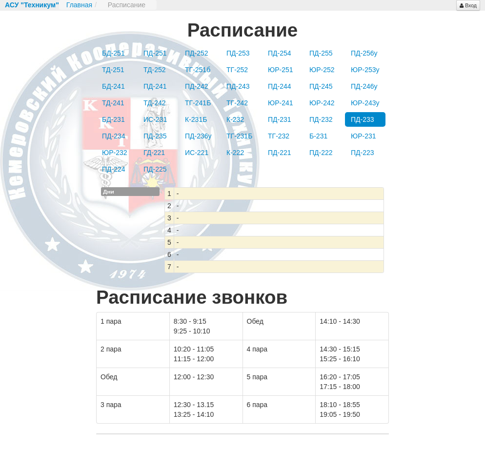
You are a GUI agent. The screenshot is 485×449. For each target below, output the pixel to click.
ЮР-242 (322, 103)
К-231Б (196, 119)
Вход (468, 5)
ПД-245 (321, 86)
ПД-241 (155, 86)
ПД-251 (155, 53)
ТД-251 (113, 70)
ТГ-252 (237, 70)
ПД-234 (113, 136)
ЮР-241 (280, 103)
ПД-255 (321, 53)
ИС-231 (155, 119)
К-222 (235, 152)
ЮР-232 (114, 152)
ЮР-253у (365, 70)
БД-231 (113, 119)
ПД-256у (364, 53)
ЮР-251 (280, 70)
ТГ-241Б (198, 103)
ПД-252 (196, 53)
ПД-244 (279, 86)
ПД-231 (279, 119)
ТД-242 (154, 103)
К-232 (235, 119)
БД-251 (113, 53)
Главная (79, 5)
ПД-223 (362, 152)
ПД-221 (279, 152)
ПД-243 (238, 86)
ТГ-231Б (239, 136)
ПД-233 (362, 119)
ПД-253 (238, 53)
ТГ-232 (278, 136)
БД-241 (113, 86)
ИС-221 (196, 152)
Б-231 (318, 136)
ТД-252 (154, 70)
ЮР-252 (322, 70)
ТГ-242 (237, 103)
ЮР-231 (363, 136)
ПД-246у (364, 86)
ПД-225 (155, 169)
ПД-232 (321, 119)
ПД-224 (113, 169)
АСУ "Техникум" (32, 5)
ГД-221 (154, 152)
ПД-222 (321, 152)
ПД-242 (196, 86)
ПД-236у (198, 136)
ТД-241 (113, 103)
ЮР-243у (365, 103)
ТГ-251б (197, 70)
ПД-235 (155, 136)
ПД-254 (279, 53)
